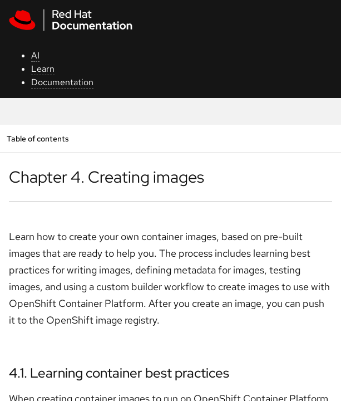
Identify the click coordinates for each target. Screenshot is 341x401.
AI (35, 55)
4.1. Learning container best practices (119, 373)
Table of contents (37, 138)
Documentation (62, 82)
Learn (43, 69)
